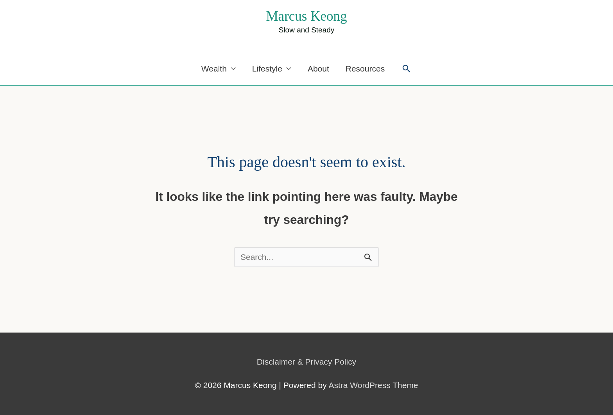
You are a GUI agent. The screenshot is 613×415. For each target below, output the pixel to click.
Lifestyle (267, 68)
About (318, 68)
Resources (365, 68)
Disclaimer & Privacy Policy (306, 361)
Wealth (214, 68)
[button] (406, 68)
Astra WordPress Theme (373, 385)
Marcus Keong (306, 16)
